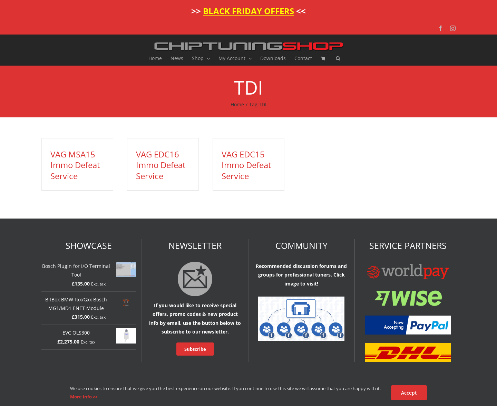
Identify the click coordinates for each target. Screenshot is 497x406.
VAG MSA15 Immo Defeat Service (75, 164)
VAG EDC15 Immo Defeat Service (246, 164)
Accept (409, 392)
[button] (338, 58)
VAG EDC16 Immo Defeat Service (161, 164)
